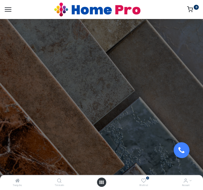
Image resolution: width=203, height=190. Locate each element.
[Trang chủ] (17, 181)
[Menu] (8, 9)
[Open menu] (101, 182)
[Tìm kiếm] (59, 181)
